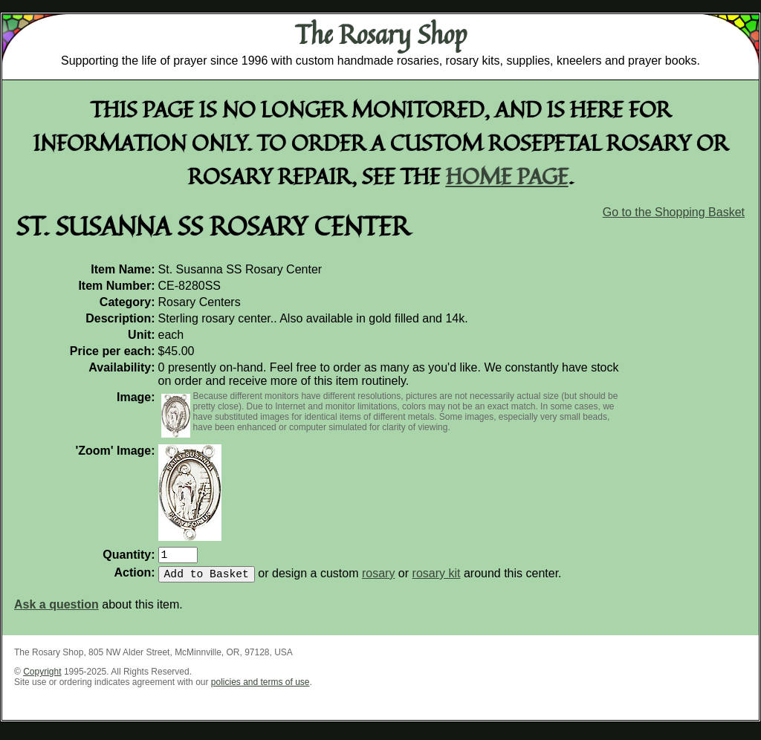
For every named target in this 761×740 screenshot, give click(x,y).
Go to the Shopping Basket (674, 212)
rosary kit (436, 579)
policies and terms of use (260, 688)
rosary (378, 579)
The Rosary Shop (381, 34)
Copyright (42, 677)
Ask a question (56, 610)
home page (507, 175)
